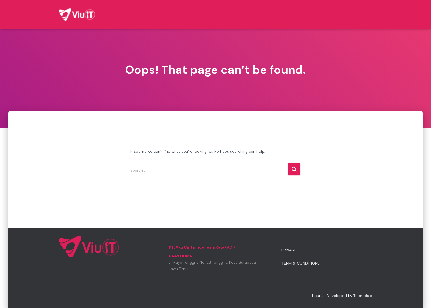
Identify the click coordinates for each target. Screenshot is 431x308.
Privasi (288, 249)
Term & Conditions (300, 263)
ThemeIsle (362, 295)
